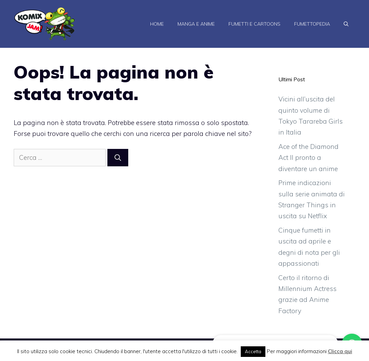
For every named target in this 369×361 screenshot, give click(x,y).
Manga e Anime (196, 24)
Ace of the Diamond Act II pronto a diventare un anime (308, 157)
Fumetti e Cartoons (254, 24)
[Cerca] (117, 157)
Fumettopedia (312, 24)
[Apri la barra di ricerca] (346, 24)
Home (157, 24)
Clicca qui (340, 351)
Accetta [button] (253, 351)
